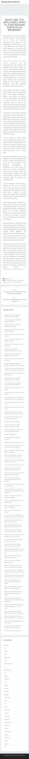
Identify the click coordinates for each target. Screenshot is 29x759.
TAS (5, 660)
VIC (5, 648)
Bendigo (6, 691)
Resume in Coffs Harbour (10, 434)
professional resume (10, 280)
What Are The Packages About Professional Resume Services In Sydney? (12, 581)
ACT (5, 747)
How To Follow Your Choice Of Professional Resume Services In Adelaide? (12, 479)
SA (5, 667)
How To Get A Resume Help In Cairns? (14, 465)
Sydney (6, 685)
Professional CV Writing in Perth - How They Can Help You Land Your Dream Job (14, 550)
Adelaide (6, 694)
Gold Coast (7, 710)
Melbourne (7, 719)
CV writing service (17, 282)
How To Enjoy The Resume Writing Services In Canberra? (14, 299)
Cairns (6, 707)
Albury (6, 741)
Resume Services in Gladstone (12, 421)
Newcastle (7, 737)
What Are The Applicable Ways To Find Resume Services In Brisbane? (14, 24)
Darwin (6, 728)
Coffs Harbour (8, 722)
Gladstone (7, 716)
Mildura (6, 645)
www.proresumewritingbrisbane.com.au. (13, 269)
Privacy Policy (21, 755)
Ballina (6, 651)
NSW (5, 654)
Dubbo (6, 676)
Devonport (7, 657)
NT (5, 673)
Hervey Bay (7, 697)
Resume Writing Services (10, 2)
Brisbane (6, 278)
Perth (5, 700)
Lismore (6, 713)
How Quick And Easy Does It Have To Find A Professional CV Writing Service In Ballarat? (14, 490)
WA (5, 704)
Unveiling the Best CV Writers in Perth (14, 442)
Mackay (6, 688)
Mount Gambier (8, 663)
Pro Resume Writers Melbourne (12, 630)
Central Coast (8, 731)
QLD (11, 278)
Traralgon (7, 725)
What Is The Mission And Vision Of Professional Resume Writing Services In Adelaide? (14, 599)
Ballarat (6, 734)
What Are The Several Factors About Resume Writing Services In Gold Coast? (13, 606)
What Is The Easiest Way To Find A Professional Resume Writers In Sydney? (13, 593)
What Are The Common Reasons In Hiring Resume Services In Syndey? (15, 291)
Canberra (6, 744)
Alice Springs (7, 670)
